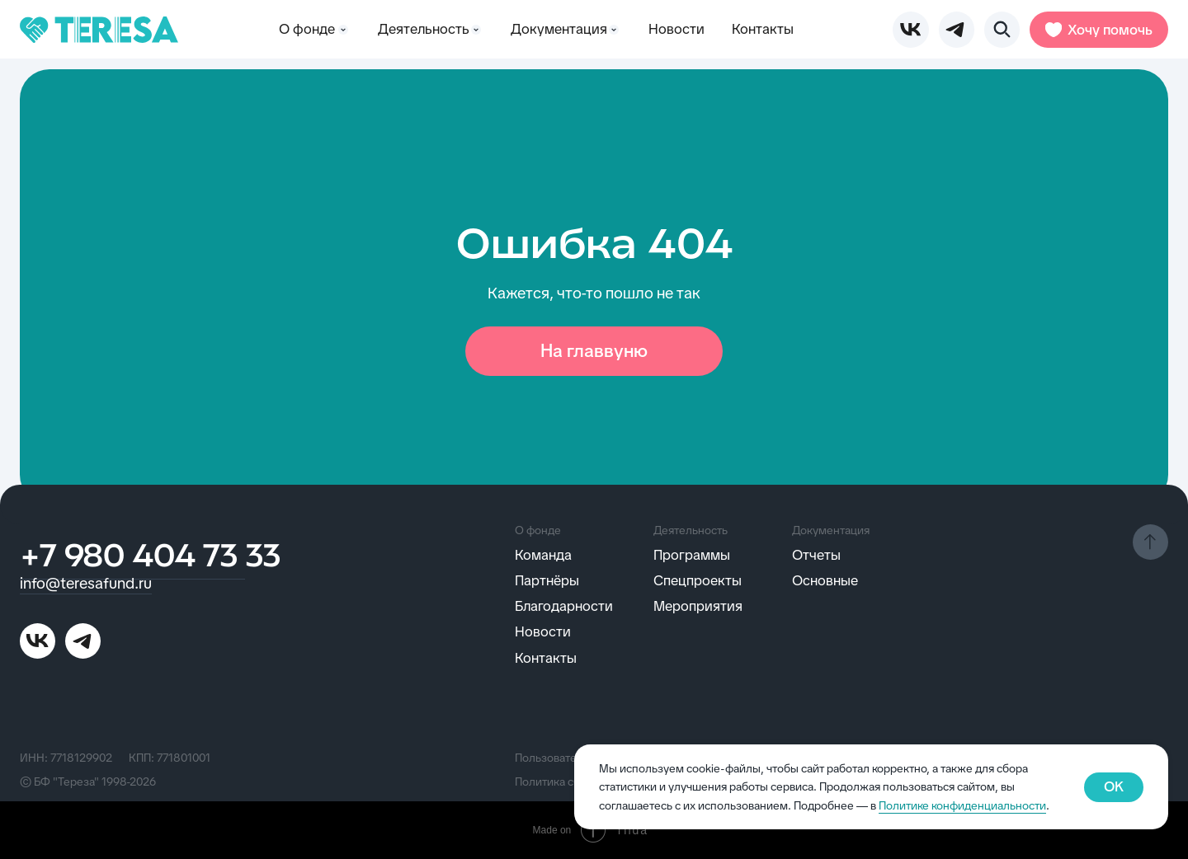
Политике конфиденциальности (962, 805)
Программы (691, 555)
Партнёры (547, 580)
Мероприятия (697, 606)
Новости (676, 29)
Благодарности (564, 606)
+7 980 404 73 (132, 558)
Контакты (763, 29)
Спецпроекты (697, 580)
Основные (825, 580)
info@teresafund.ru (86, 583)
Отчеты (816, 555)
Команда (543, 555)
